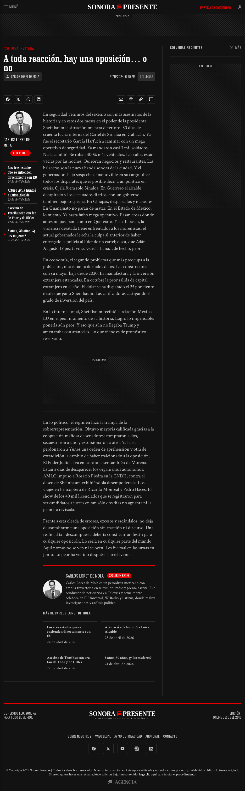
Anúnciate (152, 736)
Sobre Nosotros (79, 736)
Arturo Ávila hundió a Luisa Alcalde (127, 629)
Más (235, 47)
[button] (121, 99)
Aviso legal (103, 736)
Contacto (170, 736)
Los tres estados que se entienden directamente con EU (69, 631)
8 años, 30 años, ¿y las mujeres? (128, 657)
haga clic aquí (148, 774)
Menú (11, 6)
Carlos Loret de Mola (22, 76)
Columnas (146, 76)
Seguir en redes (119, 575)
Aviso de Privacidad (128, 736)
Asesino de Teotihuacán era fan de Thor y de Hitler (68, 659)
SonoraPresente (122, 7)
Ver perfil (20, 153)
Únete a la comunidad (215, 8)
